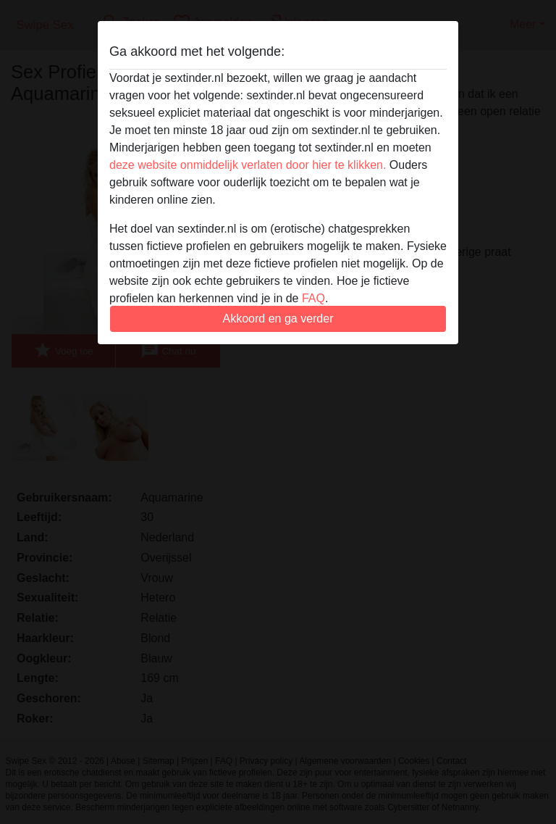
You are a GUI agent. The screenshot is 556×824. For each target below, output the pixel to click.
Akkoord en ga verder (278, 318)
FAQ (313, 298)
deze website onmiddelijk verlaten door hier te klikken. (247, 165)
